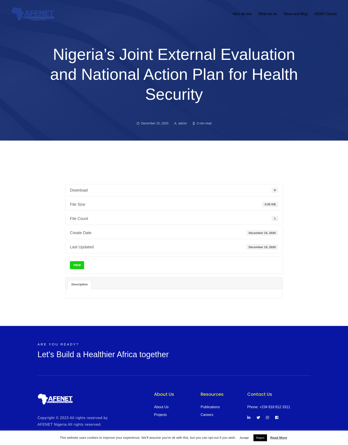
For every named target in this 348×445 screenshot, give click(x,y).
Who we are (242, 14)
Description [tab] (79, 284)
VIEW (77, 265)
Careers (207, 415)
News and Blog (296, 14)
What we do (267, 14)
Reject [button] (260, 437)
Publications (210, 407)
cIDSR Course (325, 14)
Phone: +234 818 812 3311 (268, 407)
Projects (160, 415)
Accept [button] (244, 437)
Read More (278, 437)
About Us (161, 407)
